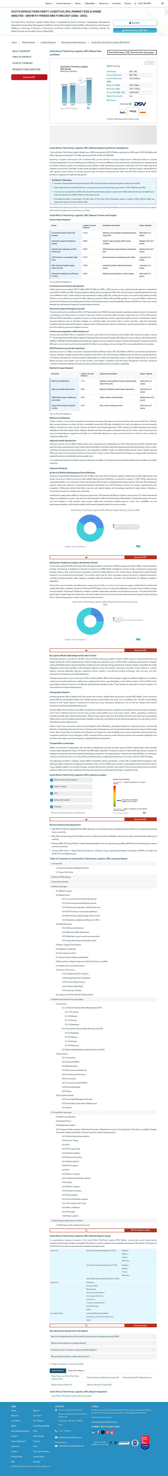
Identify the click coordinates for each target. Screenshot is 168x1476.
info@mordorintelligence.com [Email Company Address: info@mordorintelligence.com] (70, 1440)
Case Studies (38, 1439)
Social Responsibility (41, 1429)
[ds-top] (135, 30)
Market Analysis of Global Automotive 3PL (103, 1381)
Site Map (36, 1465)
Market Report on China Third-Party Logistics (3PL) (65, 1380)
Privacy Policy (16, 1460)
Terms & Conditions (41, 1455)
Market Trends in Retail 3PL (61, 1388)
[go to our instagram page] (113, 1436)
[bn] (135, 23)
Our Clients (16, 1424)
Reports (49, 3)
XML (13, 1465)
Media (13, 1429)
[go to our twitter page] (103, 1436)
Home (13, 1414)
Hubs (35, 1450)
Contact (127, 3)
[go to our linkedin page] (93, 1436)
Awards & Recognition (20, 1434)
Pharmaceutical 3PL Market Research (137, 1381)
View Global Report (117, 52)
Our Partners (38, 1424)
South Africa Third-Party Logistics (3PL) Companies (72, 1399)
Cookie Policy (38, 1460)
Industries (116, 3)
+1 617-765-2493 (143, 3)
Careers (14, 1455)
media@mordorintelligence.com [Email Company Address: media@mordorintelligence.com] (71, 1449)
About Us (15, 1419)
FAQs (35, 1434)
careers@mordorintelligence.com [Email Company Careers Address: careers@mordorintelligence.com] (104, 1425)
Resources (104, 3)
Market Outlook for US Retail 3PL (99, 1388)
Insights (14, 1439)
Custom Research (64, 3)
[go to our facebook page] (98, 1436)
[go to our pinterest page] (108, 1436)
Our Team (37, 1419)
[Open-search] (162, 3)
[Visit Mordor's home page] (25, 3)
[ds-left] (29, 77)
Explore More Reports (76, 1374)
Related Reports (58, 1374)
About (78, 3)
